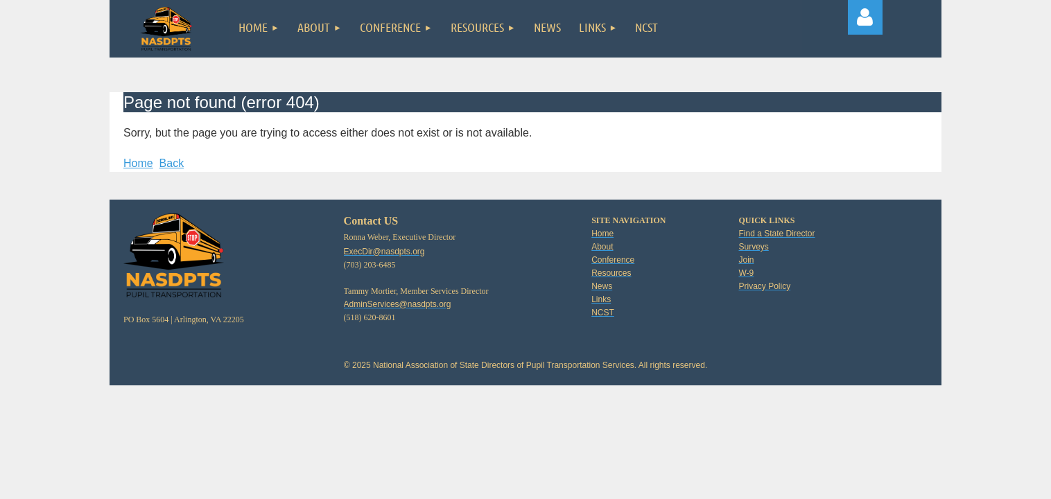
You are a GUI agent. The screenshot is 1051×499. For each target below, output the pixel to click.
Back (171, 163)
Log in (865, 17)
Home (138, 163)
